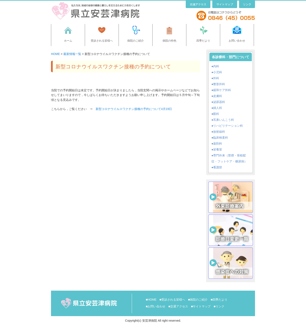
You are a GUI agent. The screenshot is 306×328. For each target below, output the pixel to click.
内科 (216, 66)
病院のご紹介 (135, 40)
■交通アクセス (178, 306)
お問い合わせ (237, 40)
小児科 (217, 72)
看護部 (217, 167)
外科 (216, 78)
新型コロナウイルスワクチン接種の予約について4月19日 (134, 109)
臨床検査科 (220, 137)
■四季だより (219, 299)
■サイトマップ (201, 306)
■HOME (151, 299)
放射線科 (219, 131)
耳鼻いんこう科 (223, 119)
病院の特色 (169, 40)
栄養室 (217, 149)
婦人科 (217, 108)
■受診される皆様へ (172, 299)
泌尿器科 (219, 102)
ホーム (68, 40)
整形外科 (219, 84)
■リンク (219, 306)
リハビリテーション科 (228, 125)
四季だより (203, 40)
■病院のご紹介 (198, 299)
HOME (55, 54)
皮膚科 (217, 96)
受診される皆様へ (102, 40)
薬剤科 (217, 143)
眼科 (216, 113)
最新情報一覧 (72, 54)
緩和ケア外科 (222, 90)
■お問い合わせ (155, 306)
